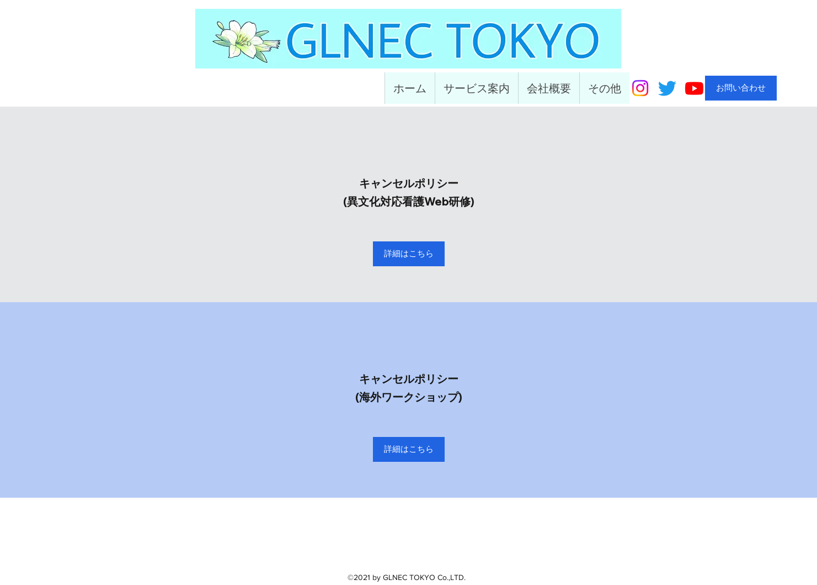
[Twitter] (667, 88)
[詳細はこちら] (409, 253)
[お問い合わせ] (741, 88)
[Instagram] (640, 88)
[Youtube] (694, 88)
